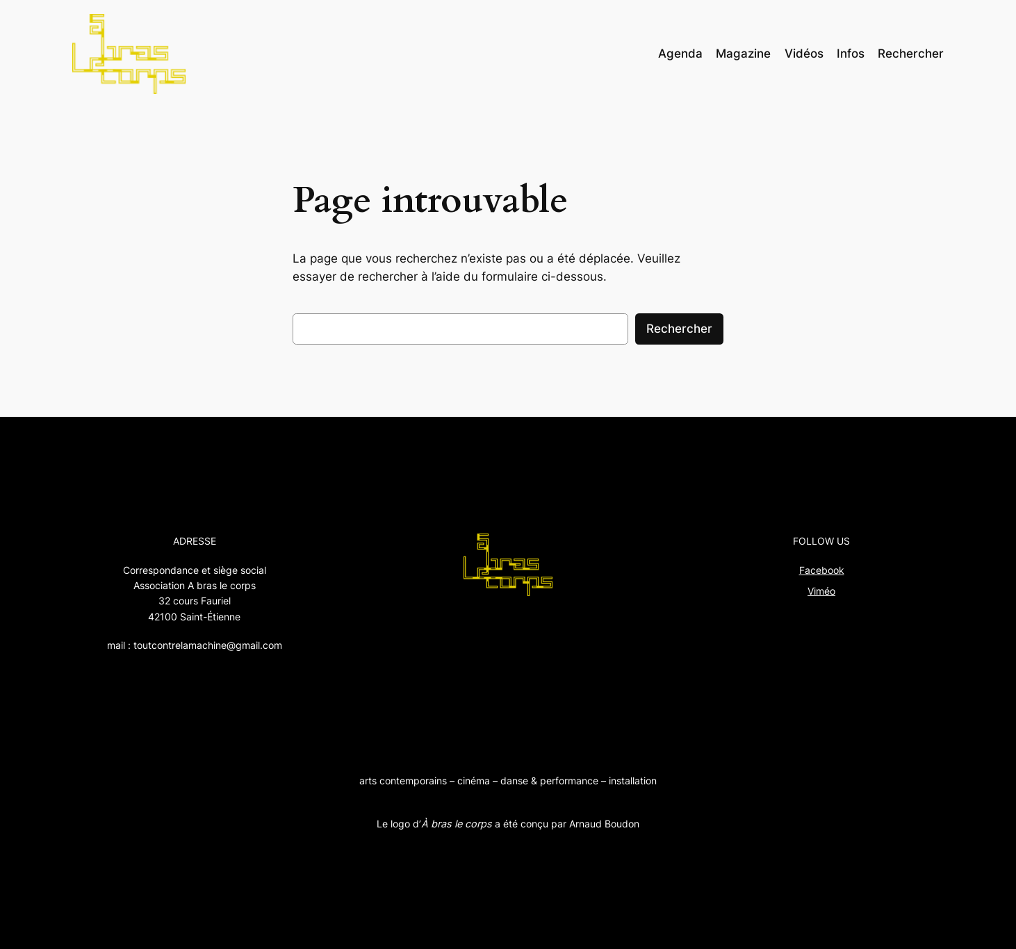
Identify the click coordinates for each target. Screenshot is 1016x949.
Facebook (821, 570)
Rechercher (679, 329)
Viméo (821, 591)
